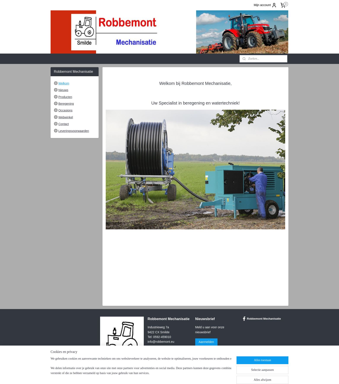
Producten (65, 97)
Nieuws (63, 90)
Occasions (65, 110)
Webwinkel (65, 117)
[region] (141, 369)
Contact (63, 124)
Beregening (66, 103)
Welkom (63, 83)
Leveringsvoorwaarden (73, 131)
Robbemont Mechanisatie (262, 319)
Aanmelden (206, 342)
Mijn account (265, 5)
